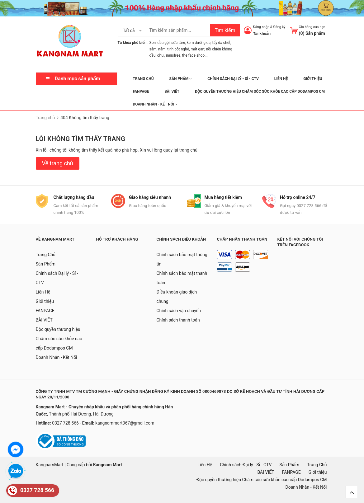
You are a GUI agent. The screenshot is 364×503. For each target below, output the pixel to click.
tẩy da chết (221, 42)
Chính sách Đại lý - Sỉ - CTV (233, 79)
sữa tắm (178, 42)
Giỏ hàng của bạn (312, 27)
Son (152, 42)
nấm (162, 49)
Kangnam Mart (107, 464)
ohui (160, 55)
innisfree (173, 55)
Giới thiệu (312, 79)
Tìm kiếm (225, 30)
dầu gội (163, 42)
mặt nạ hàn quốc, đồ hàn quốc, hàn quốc (70, 494)
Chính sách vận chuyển (179, 310)
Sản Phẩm (180, 79)
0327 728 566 (66, 423)
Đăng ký (279, 27)
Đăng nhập (261, 27)
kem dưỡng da (199, 42)
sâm (153, 49)
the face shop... (195, 55)
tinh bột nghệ (178, 49)
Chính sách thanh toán (178, 319)
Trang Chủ (143, 79)
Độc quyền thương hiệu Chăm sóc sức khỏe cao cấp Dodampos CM (260, 91)
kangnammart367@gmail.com (124, 423)
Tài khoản (262, 33)
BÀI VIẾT (171, 91)
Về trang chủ (57, 163)
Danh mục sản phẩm (77, 79)
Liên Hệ (281, 79)
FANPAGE (141, 91)
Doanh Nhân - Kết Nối (155, 104)
